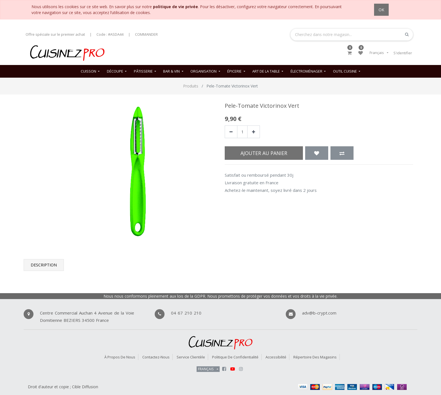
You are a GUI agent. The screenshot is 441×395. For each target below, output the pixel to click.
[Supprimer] (231, 131)
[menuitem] (90, 71)
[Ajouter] (253, 131)
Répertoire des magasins (315, 357)
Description (44, 265)
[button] (316, 153)
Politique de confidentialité (235, 357)
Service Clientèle (191, 357)
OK (381, 9)
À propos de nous (119, 357)
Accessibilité (276, 357)
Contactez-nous (156, 357)
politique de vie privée (175, 6)
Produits (190, 86)
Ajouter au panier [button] (263, 153)
